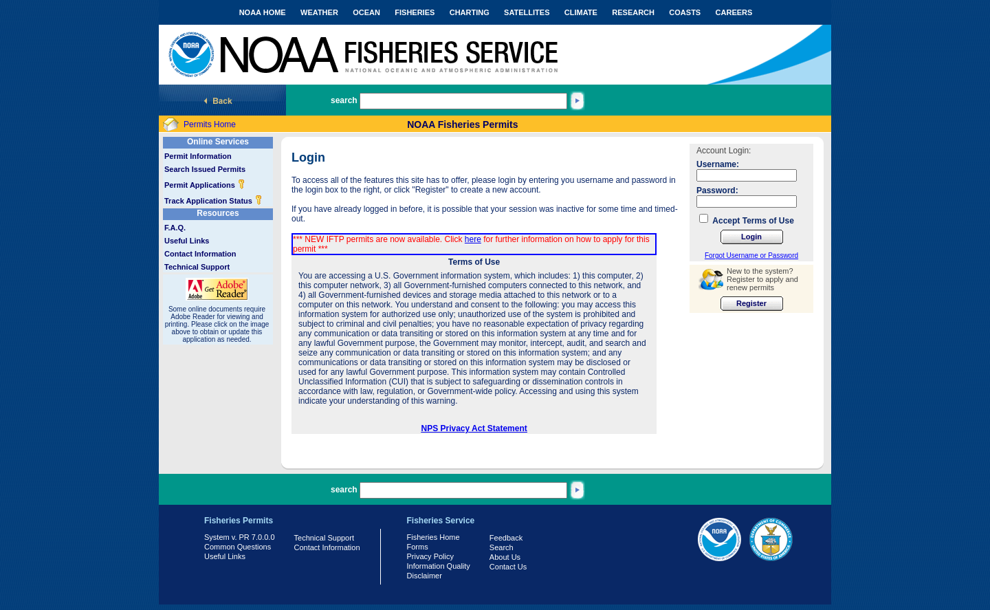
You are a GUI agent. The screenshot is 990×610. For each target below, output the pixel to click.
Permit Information (198, 156)
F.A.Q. (175, 228)
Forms (417, 547)
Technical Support (197, 267)
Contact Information (200, 254)
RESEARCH (633, 12)
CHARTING (470, 12)
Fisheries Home (433, 537)
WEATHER (319, 12)
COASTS (685, 12)
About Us (505, 557)
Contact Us (508, 567)
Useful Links (186, 241)
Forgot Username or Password (751, 255)
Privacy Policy (430, 556)
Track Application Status (213, 201)
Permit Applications (204, 185)
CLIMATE (580, 12)
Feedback (506, 538)
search (344, 100)
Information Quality (438, 566)
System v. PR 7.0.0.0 (239, 537)
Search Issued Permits (204, 169)
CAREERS (734, 12)
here (473, 239)
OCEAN (366, 12)
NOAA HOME (262, 12)
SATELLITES (526, 12)
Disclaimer (424, 575)
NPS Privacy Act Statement (474, 428)
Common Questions (237, 547)
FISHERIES (414, 12)
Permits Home (210, 124)
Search (502, 547)
